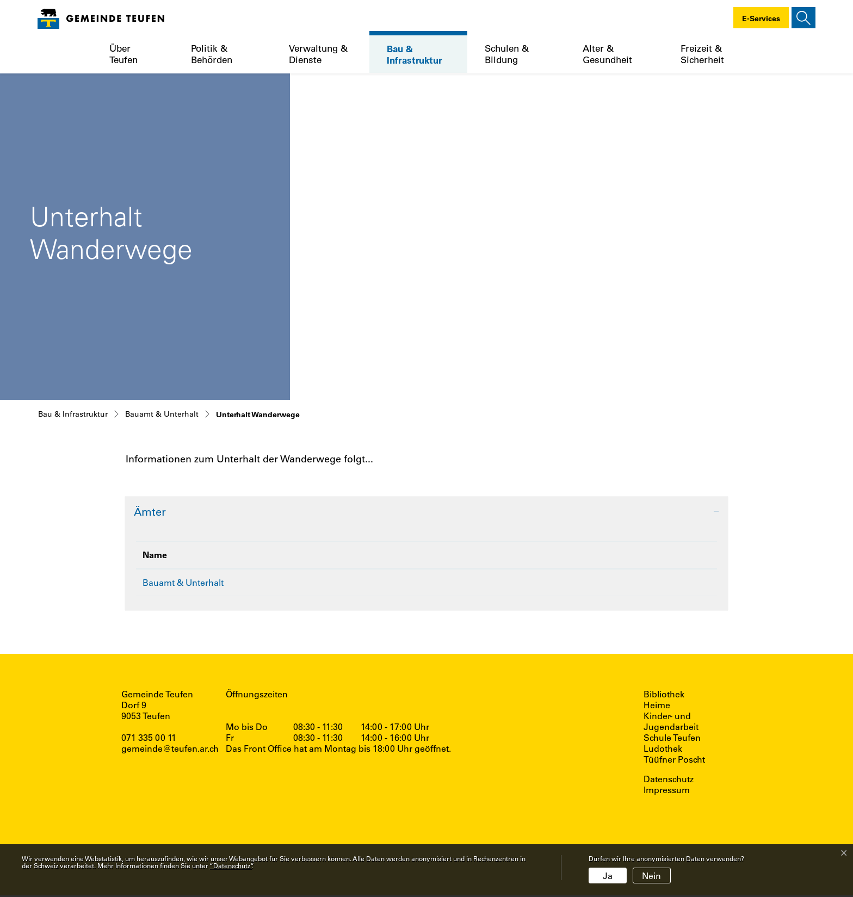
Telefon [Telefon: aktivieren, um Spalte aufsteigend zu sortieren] (342, 554)
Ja (608, 875)
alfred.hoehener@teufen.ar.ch (528, 583)
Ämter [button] (150, 511)
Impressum (667, 791)
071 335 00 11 (148, 739)
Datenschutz (669, 780)
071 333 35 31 (358, 583)
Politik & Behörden (211, 54)
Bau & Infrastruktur (414, 54)
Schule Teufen (672, 739)
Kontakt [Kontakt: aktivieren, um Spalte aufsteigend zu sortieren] (476, 554)
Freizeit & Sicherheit (702, 54)
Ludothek (663, 750)
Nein (651, 875)
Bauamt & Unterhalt (183, 582)
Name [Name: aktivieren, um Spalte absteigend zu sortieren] (155, 554)
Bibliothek (664, 695)
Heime (657, 706)
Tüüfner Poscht (674, 761)
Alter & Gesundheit (607, 54)
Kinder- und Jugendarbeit (671, 723)
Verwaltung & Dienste (318, 54)
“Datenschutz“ (230, 865)
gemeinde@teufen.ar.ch (170, 750)
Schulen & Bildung (507, 54)
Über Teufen (123, 54)
